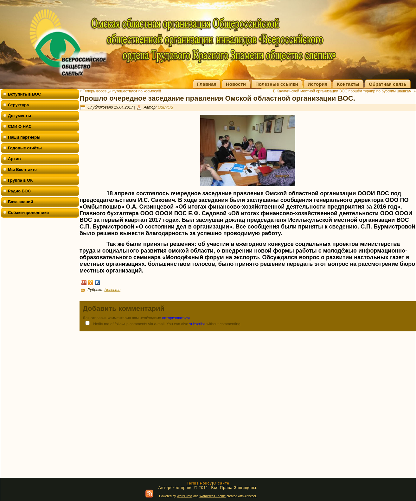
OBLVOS (165, 107)
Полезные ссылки (276, 84)
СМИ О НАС (20, 126)
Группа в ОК (20, 180)
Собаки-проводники (28, 212)
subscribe (197, 324)
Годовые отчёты (25, 148)
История (318, 84)
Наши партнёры (24, 137)
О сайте (221, 483)
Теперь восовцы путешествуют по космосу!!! (122, 91)
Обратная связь (387, 84)
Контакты (348, 84)
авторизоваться (176, 318)
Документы (19, 115)
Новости (236, 84)
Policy (206, 483)
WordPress (184, 496)
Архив (14, 158)
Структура (18, 105)
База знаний (20, 201)
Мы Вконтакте (22, 169)
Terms (193, 483)
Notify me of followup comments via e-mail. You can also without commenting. (162, 323)
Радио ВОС (19, 191)
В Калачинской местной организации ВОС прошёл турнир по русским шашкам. (343, 91)
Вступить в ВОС (24, 94)
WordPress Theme (212, 496)
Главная (206, 84)
